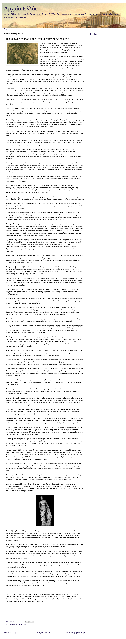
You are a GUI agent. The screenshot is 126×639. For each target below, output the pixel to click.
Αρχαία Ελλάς (20, 8)
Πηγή (7, 610)
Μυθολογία (22, 624)
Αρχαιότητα (14, 624)
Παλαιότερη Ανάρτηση (76, 632)
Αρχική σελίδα (43, 632)
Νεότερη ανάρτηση (12, 632)
